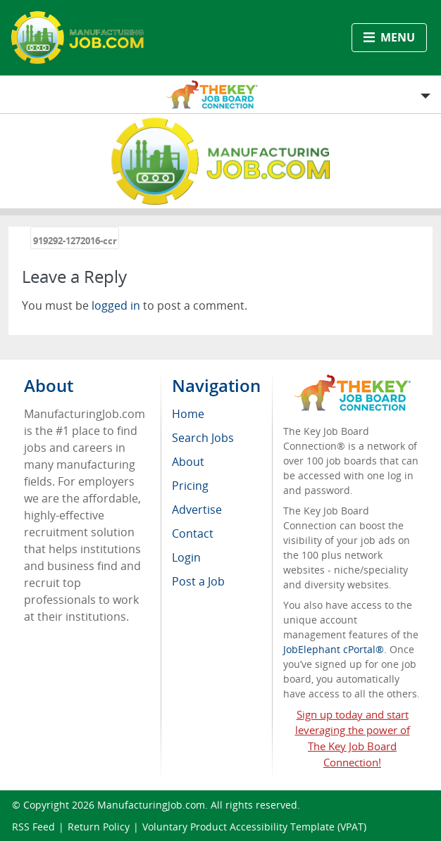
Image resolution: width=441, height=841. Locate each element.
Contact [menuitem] (192, 533)
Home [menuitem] (188, 414)
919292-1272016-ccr (75, 240)
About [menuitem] (188, 461)
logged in (116, 305)
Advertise (197, 509)
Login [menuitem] (186, 557)
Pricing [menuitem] (190, 485)
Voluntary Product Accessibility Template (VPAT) (254, 826)
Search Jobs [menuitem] (203, 437)
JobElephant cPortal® (333, 649)
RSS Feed (33, 826)
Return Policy (99, 826)
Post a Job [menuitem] (198, 581)
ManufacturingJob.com (151, 804)
